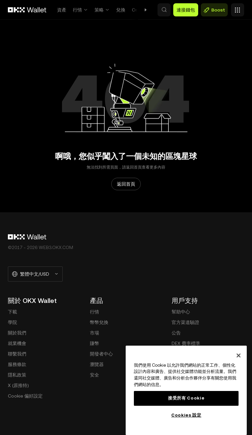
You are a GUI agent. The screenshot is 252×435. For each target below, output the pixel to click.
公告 (176, 332)
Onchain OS (145, 9)
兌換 (120, 9)
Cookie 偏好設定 (25, 396)
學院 (12, 322)
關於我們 (17, 332)
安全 (94, 375)
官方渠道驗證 (185, 322)
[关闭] (238, 355)
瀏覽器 (97, 364)
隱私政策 (17, 375)
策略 (99, 9)
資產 (61, 9)
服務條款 (17, 364)
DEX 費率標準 (186, 343)
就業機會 (17, 343)
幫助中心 (181, 311)
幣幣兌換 (99, 322)
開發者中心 (101, 353)
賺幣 (94, 343)
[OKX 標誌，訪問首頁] (27, 9)
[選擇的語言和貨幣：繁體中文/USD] (35, 274)
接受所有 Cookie (186, 398)
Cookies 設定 (186, 415)
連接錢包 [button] (186, 9)
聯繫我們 (17, 353)
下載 (12, 311)
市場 (94, 332)
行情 (77, 9)
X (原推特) (18, 385)
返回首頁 (126, 184)
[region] (186, 390)
